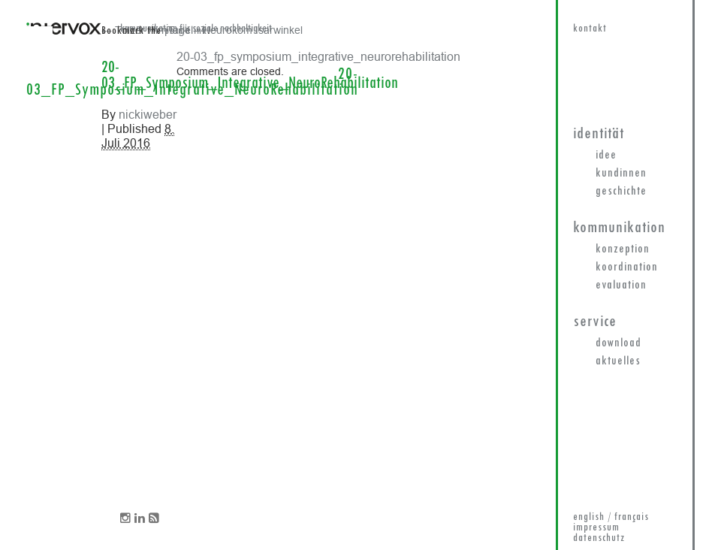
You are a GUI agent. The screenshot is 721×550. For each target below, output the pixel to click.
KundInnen (621, 173)
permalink (185, 31)
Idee (606, 155)
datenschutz (599, 538)
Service (595, 322)
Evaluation (621, 285)
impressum (596, 528)
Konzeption (623, 249)
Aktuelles (618, 361)
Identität (598, 134)
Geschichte (621, 191)
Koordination (627, 267)
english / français (611, 517)
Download (618, 343)
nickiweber (147, 114)
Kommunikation (619, 228)
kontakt (590, 29)
